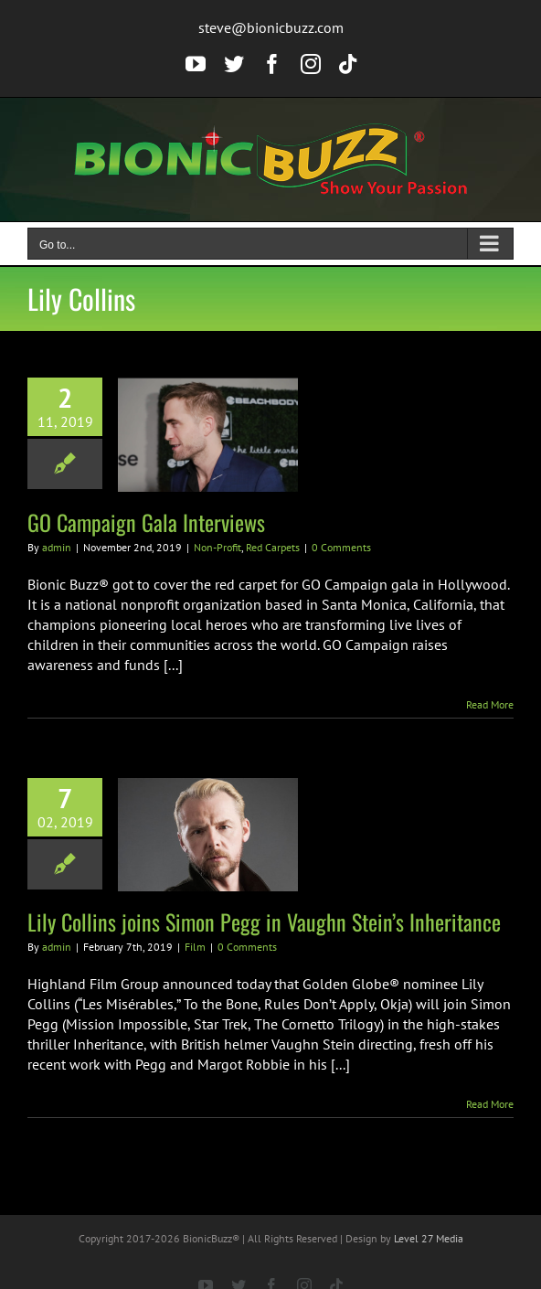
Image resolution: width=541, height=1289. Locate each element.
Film (195, 946)
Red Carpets (273, 547)
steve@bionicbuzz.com (271, 27)
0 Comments (341, 547)
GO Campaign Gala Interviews (146, 522)
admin (56, 547)
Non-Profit (217, 547)
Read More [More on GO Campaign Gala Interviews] (490, 704)
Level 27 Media (428, 1238)
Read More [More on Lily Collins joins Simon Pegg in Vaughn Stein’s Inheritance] (490, 1104)
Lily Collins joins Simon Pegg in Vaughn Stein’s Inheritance (264, 921)
